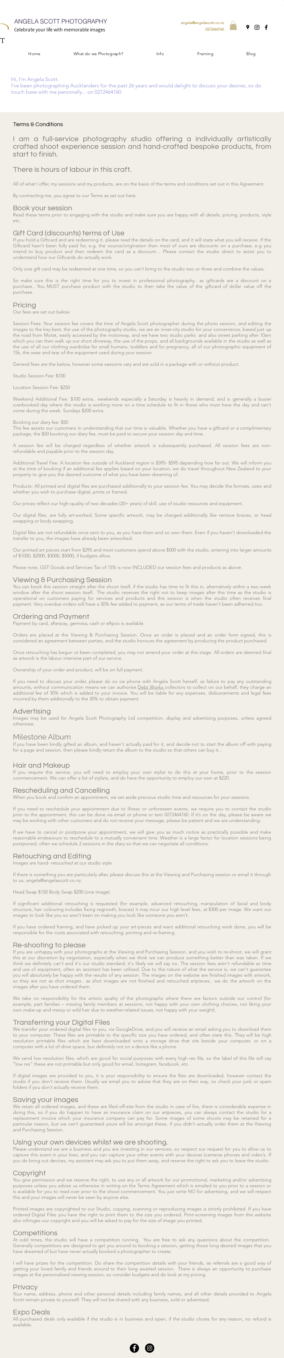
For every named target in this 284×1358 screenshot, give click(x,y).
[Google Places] (247, 27)
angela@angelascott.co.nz (202, 22)
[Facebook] (266, 27)
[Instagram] (257, 27)
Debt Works (151, 687)
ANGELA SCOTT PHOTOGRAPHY (60, 21)
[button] (233, 25)
